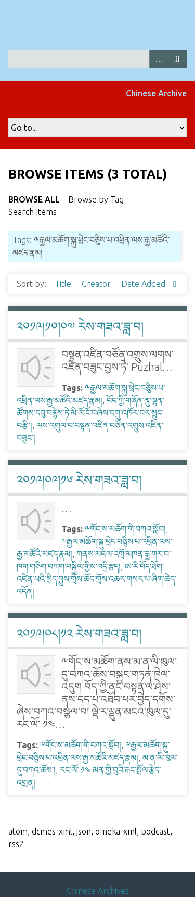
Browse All (34, 199)
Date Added (144, 283)
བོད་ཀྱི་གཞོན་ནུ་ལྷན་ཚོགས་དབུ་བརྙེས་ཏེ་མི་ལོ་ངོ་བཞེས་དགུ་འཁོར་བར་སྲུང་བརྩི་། (90, 413)
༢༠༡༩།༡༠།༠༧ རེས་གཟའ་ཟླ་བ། (80, 327)
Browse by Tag (96, 199)
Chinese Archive (156, 93)
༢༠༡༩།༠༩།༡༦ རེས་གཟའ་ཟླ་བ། (79, 480)
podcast (155, 831)
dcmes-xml (52, 831)
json (83, 831)
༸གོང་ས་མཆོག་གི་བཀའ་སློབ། (125, 529)
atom (18, 831)
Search (177, 59)
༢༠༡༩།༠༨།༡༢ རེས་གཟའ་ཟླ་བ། (79, 634)
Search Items (32, 212)
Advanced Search (158, 59)
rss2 (16, 844)
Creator (97, 283)
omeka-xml (116, 831)
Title (64, 283)
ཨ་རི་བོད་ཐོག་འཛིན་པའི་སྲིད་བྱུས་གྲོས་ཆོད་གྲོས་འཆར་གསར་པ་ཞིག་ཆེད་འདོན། (96, 579)
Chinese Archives (98, 890)
